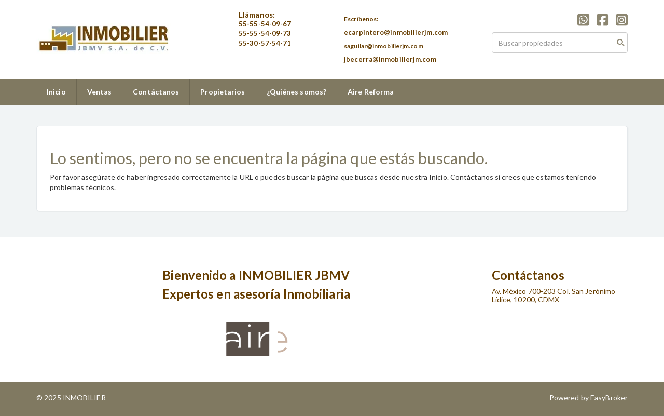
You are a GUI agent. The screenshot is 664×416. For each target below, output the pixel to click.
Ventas (99, 91)
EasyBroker (609, 397)
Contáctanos (156, 91)
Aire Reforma (371, 91)
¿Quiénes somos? (297, 91)
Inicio (56, 91)
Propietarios (222, 91)
